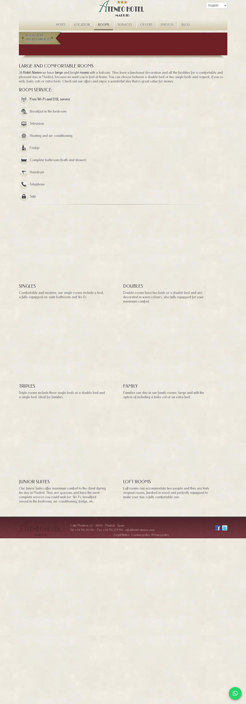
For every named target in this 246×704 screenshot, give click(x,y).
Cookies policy (140, 535)
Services (125, 25)
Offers (146, 25)
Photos (167, 25)
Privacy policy (160, 535)
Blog (186, 25)
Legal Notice (122, 535)
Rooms (103, 25)
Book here (39, 38)
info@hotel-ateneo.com (139, 530)
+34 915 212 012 (84, 530)
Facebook (217, 527)
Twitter (224, 527)
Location (82, 25)
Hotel (61, 25)
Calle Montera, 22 (81, 525)
